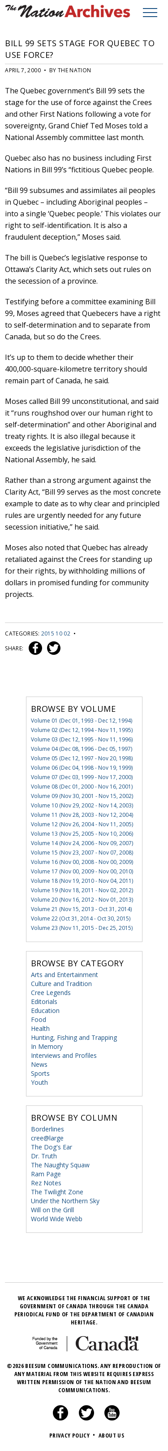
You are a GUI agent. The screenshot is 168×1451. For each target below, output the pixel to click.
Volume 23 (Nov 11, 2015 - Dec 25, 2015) (82, 928)
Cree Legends (51, 992)
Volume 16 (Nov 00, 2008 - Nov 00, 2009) (82, 862)
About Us (111, 1435)
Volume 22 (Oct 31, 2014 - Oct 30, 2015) (80, 918)
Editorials (44, 1001)
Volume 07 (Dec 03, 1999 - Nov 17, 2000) (82, 777)
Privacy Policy (73, 1435)
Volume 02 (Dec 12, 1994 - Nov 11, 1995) (82, 730)
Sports (40, 1073)
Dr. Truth (44, 1156)
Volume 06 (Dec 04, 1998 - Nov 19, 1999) (82, 768)
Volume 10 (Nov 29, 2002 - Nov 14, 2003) (82, 805)
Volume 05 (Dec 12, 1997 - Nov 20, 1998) (82, 758)
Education (45, 1010)
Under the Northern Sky (65, 1201)
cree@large (47, 1138)
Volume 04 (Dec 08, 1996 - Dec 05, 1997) (81, 749)
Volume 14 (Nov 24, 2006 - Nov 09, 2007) (82, 843)
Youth (39, 1082)
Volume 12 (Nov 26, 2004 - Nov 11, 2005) (82, 824)
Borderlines (47, 1129)
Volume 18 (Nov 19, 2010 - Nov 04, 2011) (82, 881)
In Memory (47, 1046)
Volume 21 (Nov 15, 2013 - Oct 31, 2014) (81, 909)
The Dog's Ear (51, 1147)
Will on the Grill (52, 1210)
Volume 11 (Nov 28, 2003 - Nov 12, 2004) (82, 815)
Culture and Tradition (61, 983)
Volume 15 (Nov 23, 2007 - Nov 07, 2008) (82, 852)
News (39, 1064)
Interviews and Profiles (64, 1055)
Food (38, 1019)
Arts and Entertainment (64, 974)
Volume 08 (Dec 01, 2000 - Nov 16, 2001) (82, 786)
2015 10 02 (56, 633)
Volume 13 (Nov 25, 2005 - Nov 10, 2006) (82, 833)
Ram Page (46, 1174)
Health (40, 1028)
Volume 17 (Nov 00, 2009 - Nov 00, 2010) (82, 871)
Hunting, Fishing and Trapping (74, 1037)
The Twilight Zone (57, 1192)
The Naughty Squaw (60, 1165)
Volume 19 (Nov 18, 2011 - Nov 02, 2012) (82, 890)
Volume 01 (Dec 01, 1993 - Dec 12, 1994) (81, 720)
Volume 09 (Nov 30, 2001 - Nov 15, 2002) (82, 796)
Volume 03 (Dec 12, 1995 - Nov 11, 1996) (82, 739)
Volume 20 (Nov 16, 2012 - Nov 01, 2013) (82, 899)
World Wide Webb (56, 1218)
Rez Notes (46, 1183)
